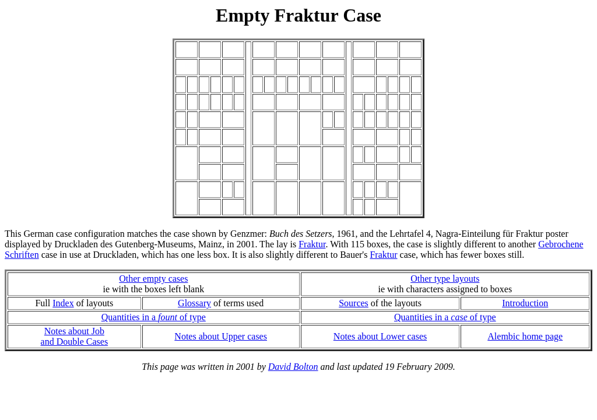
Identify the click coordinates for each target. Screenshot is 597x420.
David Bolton (293, 367)
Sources (353, 303)
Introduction (525, 303)
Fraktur (311, 244)
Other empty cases (153, 279)
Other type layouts (444, 279)
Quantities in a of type (153, 317)
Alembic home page (525, 336)
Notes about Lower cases (380, 336)
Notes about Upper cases (220, 336)
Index (62, 303)
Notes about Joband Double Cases (74, 336)
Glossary (194, 303)
